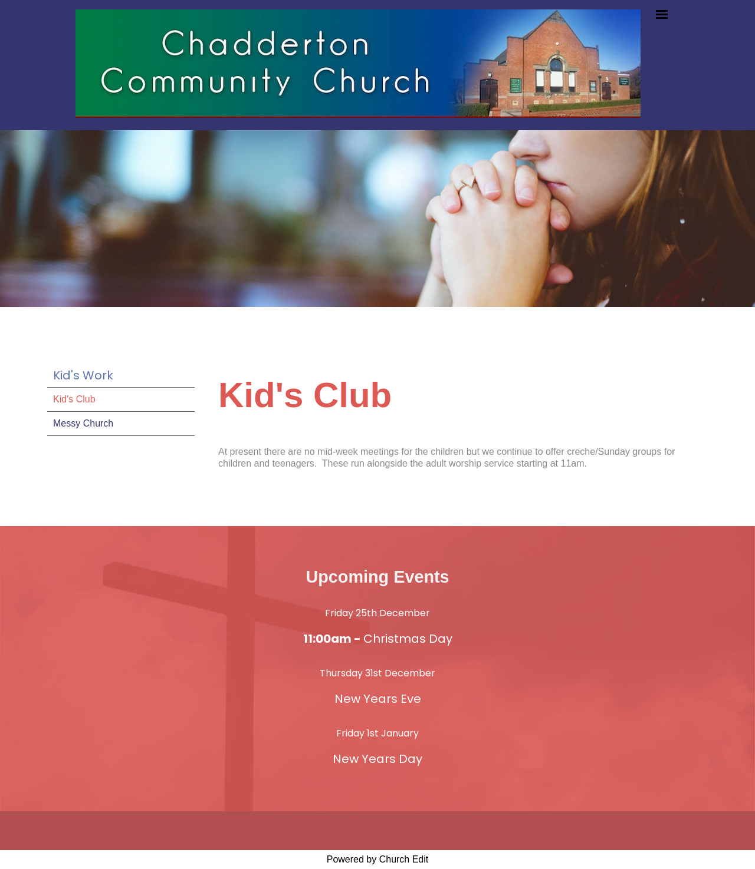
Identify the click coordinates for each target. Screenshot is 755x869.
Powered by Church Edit (378, 859)
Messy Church (83, 423)
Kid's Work (83, 375)
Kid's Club (74, 399)
